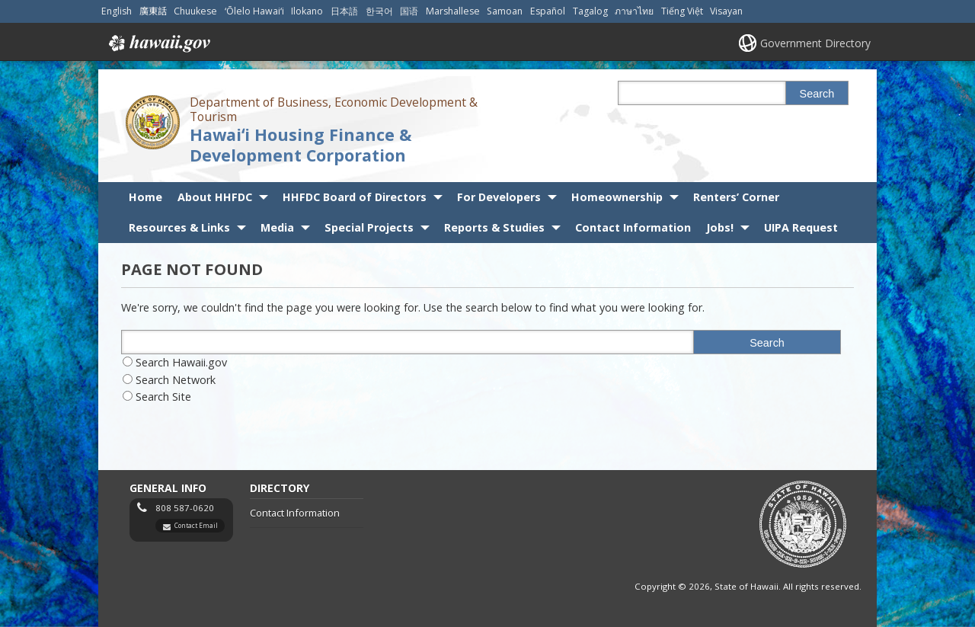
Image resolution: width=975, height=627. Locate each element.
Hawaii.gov (158, 43)
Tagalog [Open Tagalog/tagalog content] (590, 11)
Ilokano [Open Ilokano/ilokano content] (307, 11)
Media (277, 227)
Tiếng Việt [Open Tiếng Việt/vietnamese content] (682, 11)
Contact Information (633, 227)
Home (145, 197)
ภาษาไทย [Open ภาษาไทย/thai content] (634, 11)
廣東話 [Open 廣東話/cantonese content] (153, 11)
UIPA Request (801, 227)
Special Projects (369, 227)
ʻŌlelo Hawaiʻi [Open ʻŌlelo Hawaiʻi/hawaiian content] (254, 11)
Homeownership (617, 197)
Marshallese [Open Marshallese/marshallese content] (453, 11)
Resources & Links (179, 227)
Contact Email (196, 525)
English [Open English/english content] (116, 11)
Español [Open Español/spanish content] (547, 11)
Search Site (163, 396)
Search (817, 94)
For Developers (499, 197)
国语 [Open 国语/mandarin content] (409, 11)
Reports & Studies (494, 227)
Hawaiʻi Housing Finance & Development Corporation (300, 144)
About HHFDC (214, 197)
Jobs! (720, 227)
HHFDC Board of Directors (355, 197)
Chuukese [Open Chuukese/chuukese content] (195, 11)
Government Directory (815, 43)
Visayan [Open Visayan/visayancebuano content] (726, 11)
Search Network (176, 380)
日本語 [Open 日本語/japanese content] (344, 11)
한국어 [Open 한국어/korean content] (379, 11)
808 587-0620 (184, 507)
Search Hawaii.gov (181, 362)
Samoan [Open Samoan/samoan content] (505, 11)
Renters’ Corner (736, 197)
